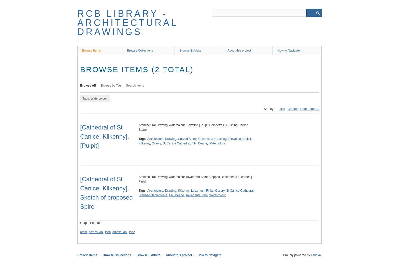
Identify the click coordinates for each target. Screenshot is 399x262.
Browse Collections (140, 50)
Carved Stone (187, 139)
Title (282, 109)
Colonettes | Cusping (212, 139)
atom (83, 232)
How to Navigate (288, 50)
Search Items (135, 85)
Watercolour (217, 143)
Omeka (316, 255)
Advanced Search (310, 13)
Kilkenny (144, 143)
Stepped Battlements (153, 195)
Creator (293, 109)
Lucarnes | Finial (202, 190)
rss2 (132, 232)
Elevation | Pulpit (239, 139)
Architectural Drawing (161, 139)
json (108, 232)
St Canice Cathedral (176, 143)
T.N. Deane (199, 143)
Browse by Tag (111, 85)
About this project (239, 50)
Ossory (156, 143)
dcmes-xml (96, 232)
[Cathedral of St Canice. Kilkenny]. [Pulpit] (104, 136)
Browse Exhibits (190, 50)
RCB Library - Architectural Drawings (127, 22)
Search (318, 13)
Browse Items (91, 50)
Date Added (308, 109)
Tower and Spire (197, 195)
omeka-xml (119, 232)
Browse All (88, 85)
